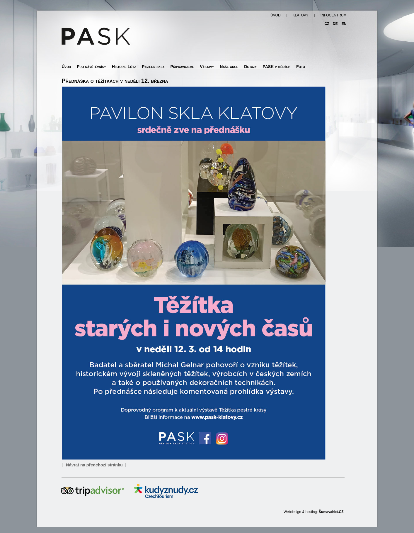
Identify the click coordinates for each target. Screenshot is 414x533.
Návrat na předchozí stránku (94, 465)
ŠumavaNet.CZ (331, 512)
